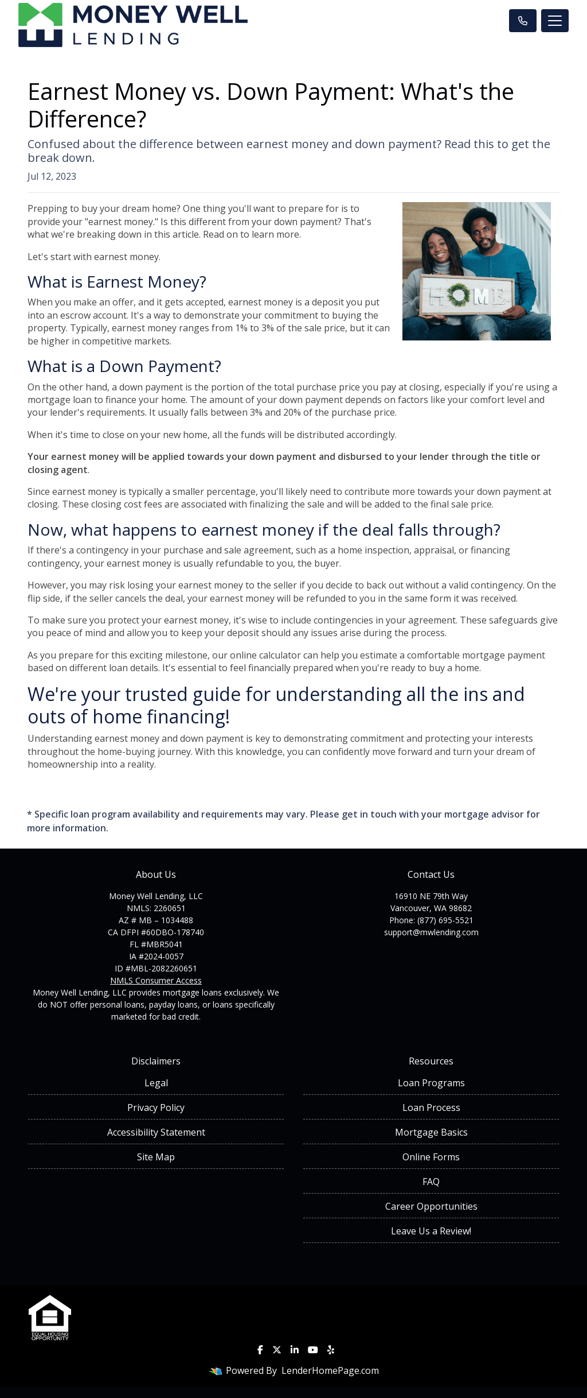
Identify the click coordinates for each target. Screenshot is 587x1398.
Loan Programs (431, 1082)
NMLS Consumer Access (156, 980)
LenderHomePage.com (330, 1370)
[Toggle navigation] (555, 20)
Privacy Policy (156, 1107)
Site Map (156, 1157)
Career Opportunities (431, 1206)
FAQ (431, 1181)
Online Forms (431, 1157)
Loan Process (431, 1107)
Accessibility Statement (156, 1132)
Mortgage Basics (431, 1132)
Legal (156, 1082)
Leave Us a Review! (431, 1231)
